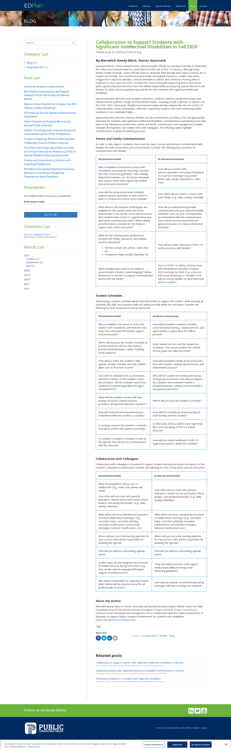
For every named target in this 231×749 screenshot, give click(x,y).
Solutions (133, 6)
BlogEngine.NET (37, 67)
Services (146, 6)
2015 (27, 288)
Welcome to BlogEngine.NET (36, 234)
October (31, 259)
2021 (50, 261)
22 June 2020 (149, 635)
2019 (27, 275)
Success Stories (163, 6)
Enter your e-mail (34, 201)
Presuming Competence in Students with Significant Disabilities (128, 678)
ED (34, 5)
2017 (27, 283)
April (28, 265)
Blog (193, 6)
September (32, 262)
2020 (27, 270)
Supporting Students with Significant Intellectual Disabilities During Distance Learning (140, 670)
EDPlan (130, 52)
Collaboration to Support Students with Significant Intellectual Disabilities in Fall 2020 (146, 44)
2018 (27, 279)
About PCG (181, 6)
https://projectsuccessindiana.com (115, 619)
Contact (203, 6)
